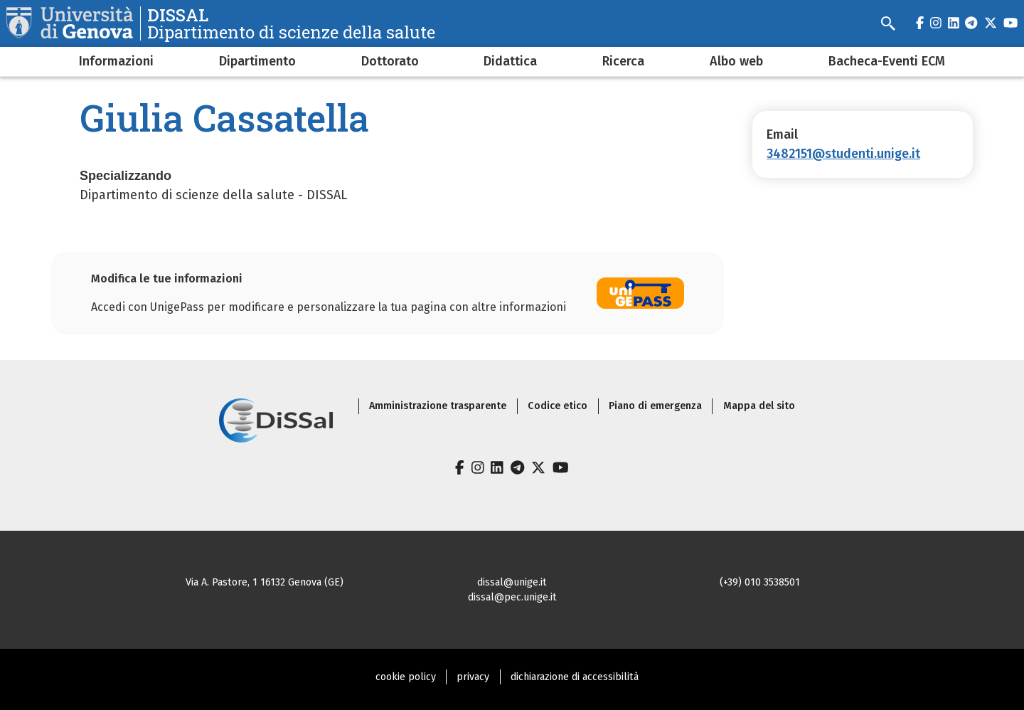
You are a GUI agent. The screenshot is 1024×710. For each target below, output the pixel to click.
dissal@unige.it (512, 582)
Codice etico (557, 406)
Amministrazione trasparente (437, 406)
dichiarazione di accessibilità (575, 677)
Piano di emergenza (655, 406)
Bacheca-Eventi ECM (886, 61)
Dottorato (390, 61)
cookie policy (405, 677)
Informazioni (116, 61)
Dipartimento (257, 61)
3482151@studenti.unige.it (843, 153)
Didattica (510, 61)
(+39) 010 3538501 (760, 582)
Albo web (736, 61)
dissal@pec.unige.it (512, 597)
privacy (473, 677)
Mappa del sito (759, 406)
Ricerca (623, 61)
